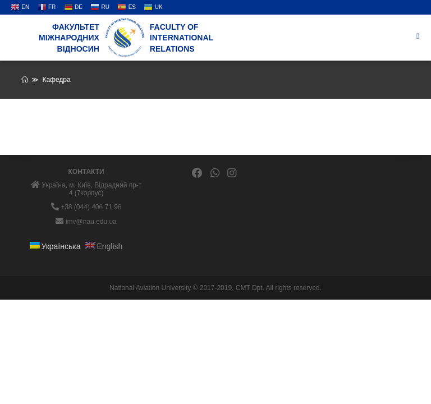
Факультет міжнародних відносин (69, 37)
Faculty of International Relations (181, 37)
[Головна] (24, 80)
